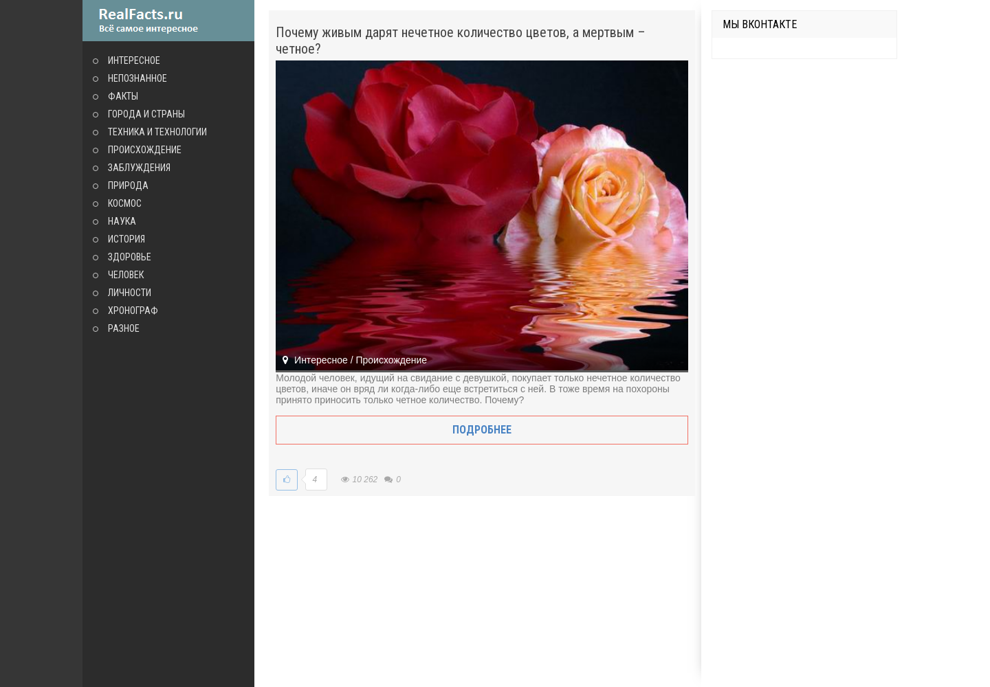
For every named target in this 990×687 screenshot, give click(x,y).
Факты (123, 96)
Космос (125, 203)
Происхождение (145, 149)
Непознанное (137, 78)
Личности (129, 292)
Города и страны (146, 114)
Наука (122, 221)
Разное (124, 328)
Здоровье (129, 256)
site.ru (168, 20)
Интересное (134, 60)
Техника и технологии (157, 131)
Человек (126, 274)
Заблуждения (139, 167)
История (126, 239)
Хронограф (133, 310)
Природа (128, 185)
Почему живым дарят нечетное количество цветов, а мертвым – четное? (461, 40)
